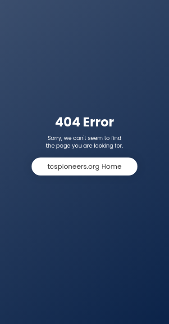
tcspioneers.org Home (84, 166)
